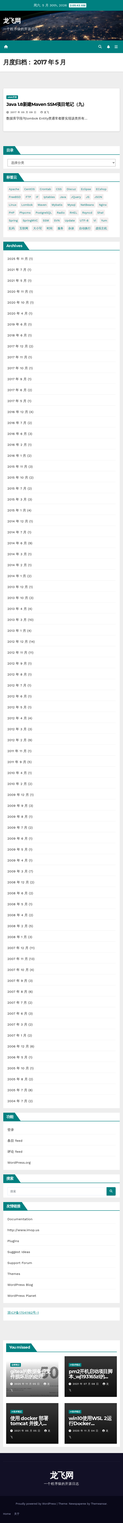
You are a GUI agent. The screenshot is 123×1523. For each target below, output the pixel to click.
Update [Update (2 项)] (70, 220)
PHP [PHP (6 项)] (11, 212)
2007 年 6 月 (17, 1013)
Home (7, 1513)
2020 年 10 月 (18, 302)
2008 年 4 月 (17, 915)
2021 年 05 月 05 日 (27, 1430)
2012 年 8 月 (17, 674)
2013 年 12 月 (17, 587)
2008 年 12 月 (18, 882)
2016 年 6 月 (17, 434)
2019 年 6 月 (17, 324)
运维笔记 (15, 1365)
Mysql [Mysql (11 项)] (71, 204)
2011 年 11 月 (17, 751)
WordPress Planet (21, 1296)
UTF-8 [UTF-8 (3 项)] (84, 220)
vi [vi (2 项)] (94, 220)
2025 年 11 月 (17, 259)
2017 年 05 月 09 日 (24, 112)
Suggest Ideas (18, 1252)
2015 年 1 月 (16, 510)
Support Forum (19, 1263)
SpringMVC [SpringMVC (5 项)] (30, 220)
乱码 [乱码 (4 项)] (12, 228)
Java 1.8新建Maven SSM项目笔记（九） (46, 104)
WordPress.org (19, 1162)
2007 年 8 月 (17, 992)
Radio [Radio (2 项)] (61, 212)
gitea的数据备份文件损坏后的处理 (30, 1374)
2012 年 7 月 (16, 685)
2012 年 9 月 (17, 663)
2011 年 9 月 (16, 762)
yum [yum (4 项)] (104, 220)
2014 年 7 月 (17, 532)
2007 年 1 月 (17, 1035)
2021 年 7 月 (16, 270)
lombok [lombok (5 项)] (27, 204)
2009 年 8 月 (17, 817)
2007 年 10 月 (18, 970)
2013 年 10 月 (17, 598)
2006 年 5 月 (17, 1057)
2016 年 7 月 (16, 423)
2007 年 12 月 (17, 948)
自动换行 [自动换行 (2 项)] (85, 228)
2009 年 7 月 (17, 828)
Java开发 (12, 97)
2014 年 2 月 (17, 565)
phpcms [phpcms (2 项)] (25, 212)
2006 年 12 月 (18, 1046)
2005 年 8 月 (17, 1079)
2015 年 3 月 (17, 499)
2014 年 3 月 (17, 554)
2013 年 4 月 (17, 609)
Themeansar (99, 1503)
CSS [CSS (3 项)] (59, 189)
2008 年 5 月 (17, 904)
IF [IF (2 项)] (37, 197)
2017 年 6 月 (17, 390)
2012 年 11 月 (17, 652)
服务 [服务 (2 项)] (60, 228)
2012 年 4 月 (17, 718)
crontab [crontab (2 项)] (45, 189)
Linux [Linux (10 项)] (12, 204)
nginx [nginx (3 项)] (102, 204)
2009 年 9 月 (17, 806)
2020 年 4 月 (17, 313)
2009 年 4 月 (17, 860)
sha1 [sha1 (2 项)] (100, 212)
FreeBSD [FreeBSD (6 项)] (15, 197)
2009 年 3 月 (17, 871)
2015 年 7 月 (16, 488)
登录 (10, 1130)
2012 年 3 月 (17, 729)
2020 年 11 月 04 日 (86, 1430)
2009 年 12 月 (18, 795)
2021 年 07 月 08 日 (86, 1383)
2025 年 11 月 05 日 (27, 1383)
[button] (100, 47)
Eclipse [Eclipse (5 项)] (86, 189)
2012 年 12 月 (17, 642)
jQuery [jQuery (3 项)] (76, 197)
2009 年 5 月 (17, 849)
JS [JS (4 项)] (87, 197)
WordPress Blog (20, 1285)
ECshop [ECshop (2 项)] (101, 189)
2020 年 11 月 (17, 291)
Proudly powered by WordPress (36, 1503)
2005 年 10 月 (18, 1068)
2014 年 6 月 (17, 543)
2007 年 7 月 (17, 1003)
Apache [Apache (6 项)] (14, 189)
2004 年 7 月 (17, 1101)
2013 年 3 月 (17, 620)
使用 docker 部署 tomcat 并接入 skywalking (29, 1423)
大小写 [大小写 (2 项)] (37, 228)
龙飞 (44, 112)
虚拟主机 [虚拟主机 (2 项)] (101, 228)
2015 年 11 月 (17, 467)
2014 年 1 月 (16, 576)
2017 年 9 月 (17, 379)
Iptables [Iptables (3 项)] (49, 197)
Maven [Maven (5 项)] (42, 204)
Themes (13, 1274)
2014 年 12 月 (17, 521)
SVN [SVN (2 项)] (57, 220)
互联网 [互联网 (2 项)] (23, 228)
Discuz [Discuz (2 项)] (71, 189)
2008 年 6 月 (17, 893)
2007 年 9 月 (17, 981)
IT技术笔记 (75, 1365)
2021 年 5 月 (17, 281)
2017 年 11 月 (17, 357)
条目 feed (14, 1141)
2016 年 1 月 (16, 456)
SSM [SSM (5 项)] (46, 220)
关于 (16, 1513)
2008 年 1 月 (17, 937)
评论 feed (14, 1152)
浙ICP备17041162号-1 (23, 1313)
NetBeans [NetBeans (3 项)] (87, 204)
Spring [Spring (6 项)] (13, 220)
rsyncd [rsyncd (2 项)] (87, 212)
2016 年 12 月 (17, 412)
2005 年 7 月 (17, 1090)
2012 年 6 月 (17, 696)
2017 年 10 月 (17, 368)
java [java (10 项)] (63, 197)
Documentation (20, 1219)
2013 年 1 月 (16, 631)
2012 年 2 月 (17, 740)
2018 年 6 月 (17, 335)
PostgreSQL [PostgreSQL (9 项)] (44, 212)
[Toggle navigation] (116, 46)
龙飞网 (11, 21)
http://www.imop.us (23, 1230)
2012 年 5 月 (17, 707)
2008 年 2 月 (17, 926)
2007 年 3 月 (17, 1024)
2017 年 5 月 (17, 401)
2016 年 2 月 (17, 445)
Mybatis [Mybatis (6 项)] (57, 204)
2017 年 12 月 (17, 346)
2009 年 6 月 (17, 838)
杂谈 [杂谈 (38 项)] (71, 228)
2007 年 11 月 (17, 959)
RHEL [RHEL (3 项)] (73, 212)
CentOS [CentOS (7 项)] (29, 189)
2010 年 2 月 (17, 784)
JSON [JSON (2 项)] (98, 197)
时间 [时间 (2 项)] (49, 228)
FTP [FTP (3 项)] (28, 197)
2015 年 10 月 (17, 477)
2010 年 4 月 (17, 773)
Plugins (13, 1241)
